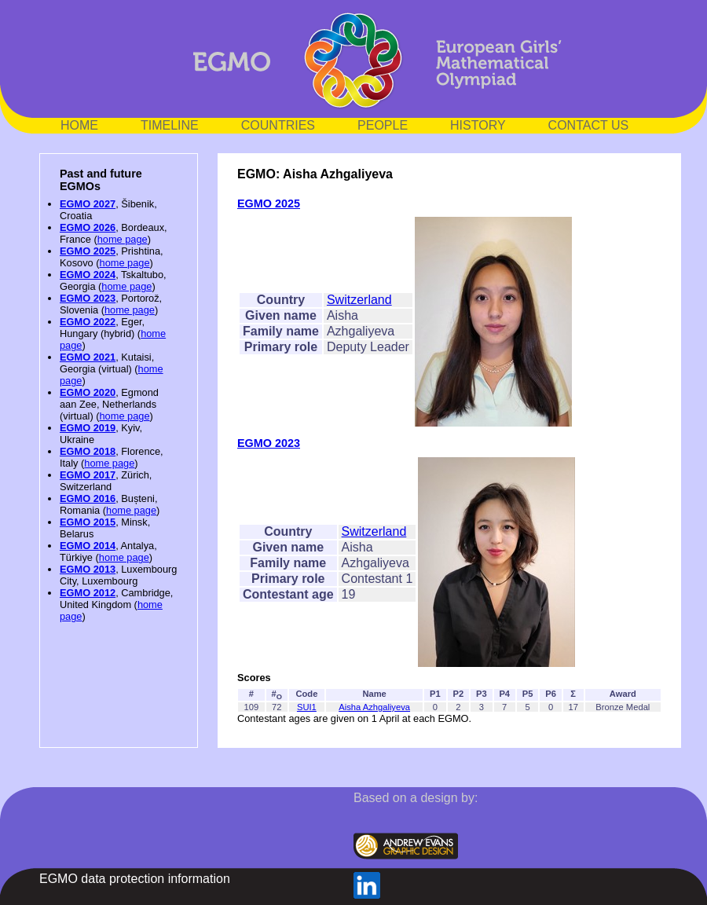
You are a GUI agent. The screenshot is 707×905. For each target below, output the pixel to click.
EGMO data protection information (134, 878)
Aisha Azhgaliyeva (374, 707)
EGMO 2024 (87, 274)
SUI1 (307, 707)
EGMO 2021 (87, 357)
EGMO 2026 (87, 227)
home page (122, 239)
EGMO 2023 (87, 298)
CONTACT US (588, 125)
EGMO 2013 (87, 569)
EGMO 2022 (87, 322)
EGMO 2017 (87, 475)
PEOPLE (382, 125)
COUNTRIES (278, 125)
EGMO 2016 (87, 498)
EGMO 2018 (87, 451)
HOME (79, 125)
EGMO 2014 (87, 545)
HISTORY (478, 125)
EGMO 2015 (87, 522)
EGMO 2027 (87, 204)
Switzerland (359, 299)
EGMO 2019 (87, 428)
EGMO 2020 (87, 392)
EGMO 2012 (87, 593)
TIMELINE (170, 125)
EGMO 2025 (87, 251)
